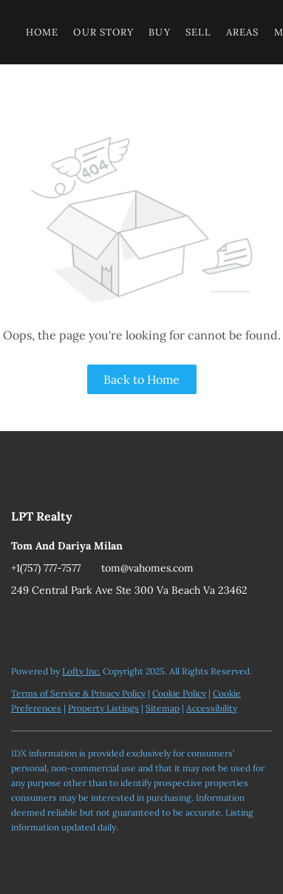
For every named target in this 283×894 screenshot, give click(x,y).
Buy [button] (159, 32)
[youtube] (22, 623)
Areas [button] (242, 32)
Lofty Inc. (81, 671)
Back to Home (141, 379)
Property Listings (103, 708)
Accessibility (211, 708)
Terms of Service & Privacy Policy (78, 693)
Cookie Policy (179, 693)
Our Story (103, 32)
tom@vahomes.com (147, 568)
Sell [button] (198, 32)
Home (42, 32)
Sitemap (163, 708)
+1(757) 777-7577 (46, 568)
